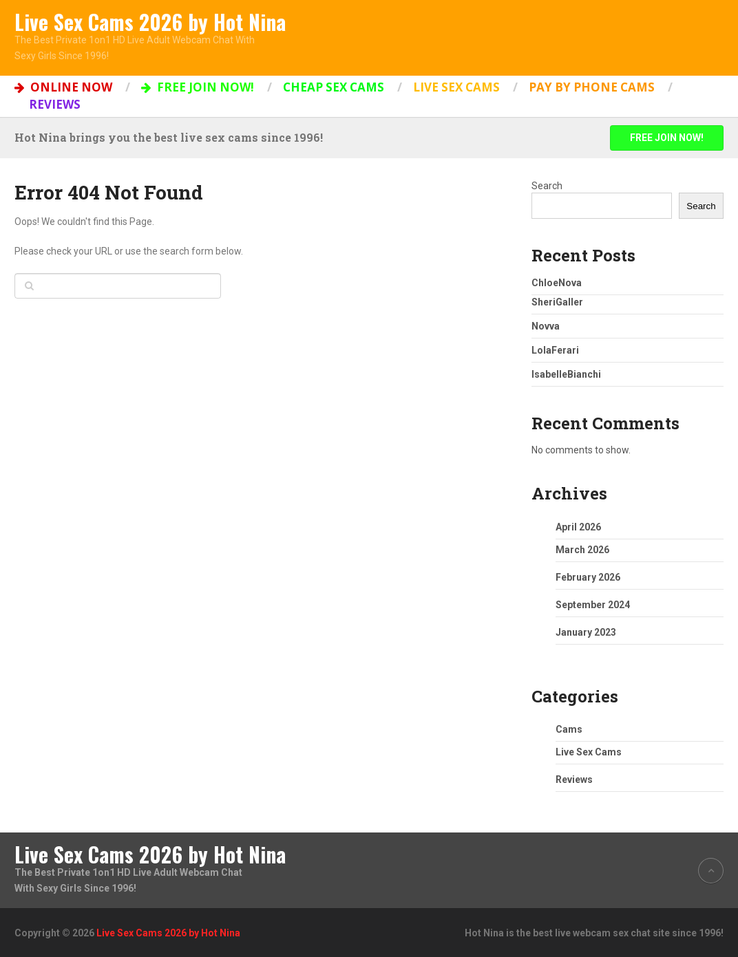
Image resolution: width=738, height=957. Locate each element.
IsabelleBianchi (566, 374)
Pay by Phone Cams (592, 87)
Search (546, 185)
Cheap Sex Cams (333, 87)
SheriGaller (557, 302)
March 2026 (582, 549)
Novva (545, 326)
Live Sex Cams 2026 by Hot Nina (150, 22)
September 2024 (593, 604)
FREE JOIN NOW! (197, 87)
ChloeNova (556, 282)
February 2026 (588, 577)
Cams (569, 729)
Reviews (55, 104)
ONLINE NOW (63, 87)
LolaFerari (555, 350)
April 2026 (578, 527)
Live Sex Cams (456, 87)
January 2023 (586, 632)
